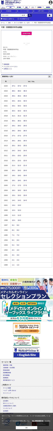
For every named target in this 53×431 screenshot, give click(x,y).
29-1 (13, 126)
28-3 (25, 131)
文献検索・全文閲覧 (9, 367)
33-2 (19, 106)
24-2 (19, 150)
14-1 (13, 200)
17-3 (25, 185)
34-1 (13, 101)
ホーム (3, 22)
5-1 (13, 245)
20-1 (13, 170)
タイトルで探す (24, 11)
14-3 (25, 200)
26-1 (13, 141)
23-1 (13, 155)
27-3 (25, 136)
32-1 (13, 111)
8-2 (18, 230)
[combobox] (10, 15)
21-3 (25, 165)
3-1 (13, 255)
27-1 (13, 136)
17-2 (19, 185)
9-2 (18, 225)
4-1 (13, 250)
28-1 (13, 131)
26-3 (25, 141)
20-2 (19, 170)
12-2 (19, 210)
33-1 (13, 106)
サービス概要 (7, 388)
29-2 (19, 126)
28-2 (19, 131)
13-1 (13, 205)
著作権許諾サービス (9, 380)
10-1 (13, 220)
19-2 (19, 175)
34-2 (19, 101)
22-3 (25, 160)
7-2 (18, 235)
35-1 (13, 96)
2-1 (13, 260)
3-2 (18, 255)
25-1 (13, 145)
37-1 (13, 86)
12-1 (13, 210)
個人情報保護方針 (37, 421)
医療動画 (5, 377)
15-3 (25, 195)
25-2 (19, 145)
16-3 (25, 190)
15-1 (13, 195)
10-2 (19, 220)
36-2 (19, 91)
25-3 (25, 145)
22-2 (19, 160)
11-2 (19, 215)
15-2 (19, 195)
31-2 (19, 116)
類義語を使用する (8, 19)
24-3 (25, 150)
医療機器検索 (7, 372)
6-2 (18, 240)
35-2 (19, 96)
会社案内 (5, 401)
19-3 (25, 175)
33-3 (25, 106)
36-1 (13, 91)
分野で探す (41, 11)
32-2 (19, 111)
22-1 (13, 160)
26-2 (19, 141)
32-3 (25, 111)
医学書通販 (6, 375)
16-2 (19, 190)
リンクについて (7, 408)
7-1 (13, 235)
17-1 (13, 185)
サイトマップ (7, 393)
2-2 (18, 260)
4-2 (18, 250)
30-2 (19, 121)
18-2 (19, 180)
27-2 (19, 136)
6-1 (13, 240)
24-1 (13, 150)
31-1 (13, 116)
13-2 (19, 205)
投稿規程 (6, 64)
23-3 (25, 155)
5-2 (18, 245)
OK (26, 428)
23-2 (19, 155)
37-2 (19, 86)
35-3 (25, 96)
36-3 (25, 91)
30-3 (25, 121)
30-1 (13, 121)
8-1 (13, 230)
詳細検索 (8, 11)
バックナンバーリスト (11, 66)
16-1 (13, 190)
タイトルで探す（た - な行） (22, 22)
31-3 (25, 116)
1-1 (13, 265)
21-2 (19, 165)
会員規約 (5, 411)
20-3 (25, 170)
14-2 (19, 200)
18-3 (25, 180)
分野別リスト (8, 69)
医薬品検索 (6, 370)
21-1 (13, 165)
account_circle (50, 2)
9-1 (13, 225)
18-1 (13, 180)
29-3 (25, 126)
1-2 (18, 265)
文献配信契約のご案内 (9, 406)
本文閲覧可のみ (24, 19)
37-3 (25, 86)
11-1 (13, 215)
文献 (9, 22)
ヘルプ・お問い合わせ (9, 390)
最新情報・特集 (7, 365)
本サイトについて (8, 403)
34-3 (25, 101)
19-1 (13, 175)
